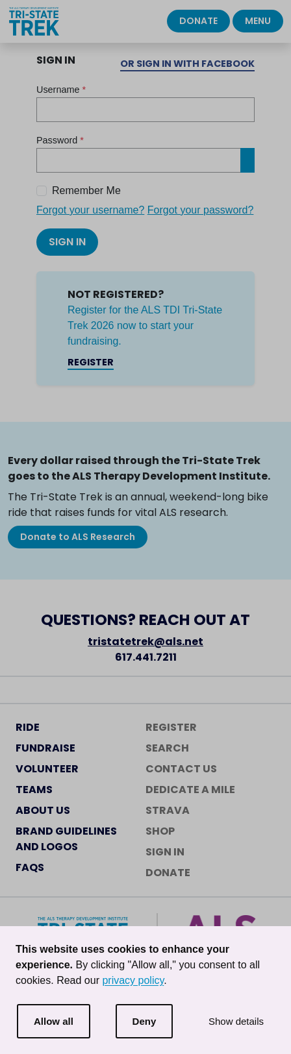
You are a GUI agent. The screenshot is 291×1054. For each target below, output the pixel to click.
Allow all (53, 1021)
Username (61, 89)
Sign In (67, 241)
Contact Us (181, 768)
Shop (160, 831)
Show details (236, 1021)
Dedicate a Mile (190, 789)
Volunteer (47, 768)
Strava (168, 810)
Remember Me (86, 190)
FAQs (30, 867)
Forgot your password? (200, 209)
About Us (43, 810)
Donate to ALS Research (77, 536)
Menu (258, 20)
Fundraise (45, 748)
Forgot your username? (90, 209)
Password (60, 140)
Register (91, 362)
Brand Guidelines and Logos (66, 839)
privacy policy (133, 980)
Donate (198, 20)
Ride (28, 727)
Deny (145, 1021)
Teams (34, 789)
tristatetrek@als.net (145, 641)
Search (167, 748)
